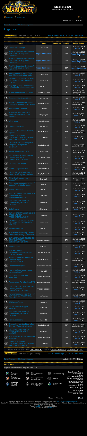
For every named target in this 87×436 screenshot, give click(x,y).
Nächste (80, 35)
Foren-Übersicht (9, 25)
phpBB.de (50, 407)
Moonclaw (53, 401)
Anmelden (9, 17)
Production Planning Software (21, 92)
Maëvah (46, 401)
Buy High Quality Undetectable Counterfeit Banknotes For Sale (21, 87)
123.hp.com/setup (16, 189)
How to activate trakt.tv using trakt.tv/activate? (20, 271)
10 (76, 35)
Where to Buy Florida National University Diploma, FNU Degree (22, 103)
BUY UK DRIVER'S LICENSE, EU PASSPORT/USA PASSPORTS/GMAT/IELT (22, 196)
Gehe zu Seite (52, 35)
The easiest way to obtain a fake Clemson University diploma (22, 325)
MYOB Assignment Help (18, 169)
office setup (13, 121)
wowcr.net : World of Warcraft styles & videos (67, 401)
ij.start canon (14, 209)
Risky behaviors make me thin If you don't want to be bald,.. (22, 184)
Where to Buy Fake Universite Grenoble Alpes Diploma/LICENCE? (21, 259)
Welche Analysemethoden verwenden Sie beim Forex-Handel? (20, 115)
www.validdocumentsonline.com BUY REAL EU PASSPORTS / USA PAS (22, 80)
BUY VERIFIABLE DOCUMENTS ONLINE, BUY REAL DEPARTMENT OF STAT (21, 157)
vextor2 (77, 48)
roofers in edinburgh (17, 48)
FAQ (81, 17)
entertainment (14, 246)
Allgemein (30, 25)
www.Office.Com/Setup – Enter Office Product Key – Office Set (21, 234)
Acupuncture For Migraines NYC (22, 282)
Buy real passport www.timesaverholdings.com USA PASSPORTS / (20, 252)
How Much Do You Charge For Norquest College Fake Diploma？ (21, 145)
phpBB (38, 406)
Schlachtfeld (21, 25)
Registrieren (21, 17)
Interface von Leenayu (18, 109)
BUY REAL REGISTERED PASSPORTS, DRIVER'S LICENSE (19, 203)
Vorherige (60, 35)
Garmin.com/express (17, 266)
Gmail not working (16, 126)
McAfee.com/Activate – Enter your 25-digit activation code (20, 74)
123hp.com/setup (16, 229)
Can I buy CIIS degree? (18, 163)
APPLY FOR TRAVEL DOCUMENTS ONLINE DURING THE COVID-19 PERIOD (21, 138)
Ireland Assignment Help (19, 151)
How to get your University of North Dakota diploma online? (21, 174)
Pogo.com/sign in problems (20, 98)
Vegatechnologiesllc (43, 54)
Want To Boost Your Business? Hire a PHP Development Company (21, 54)
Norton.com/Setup (16, 320)
